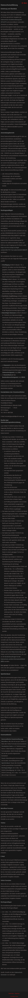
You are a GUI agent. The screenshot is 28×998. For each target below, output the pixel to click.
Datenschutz (11, 993)
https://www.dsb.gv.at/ (18, 652)
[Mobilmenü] (24, 3)
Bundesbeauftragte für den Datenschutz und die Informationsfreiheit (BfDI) (13, 659)
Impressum (17, 993)
